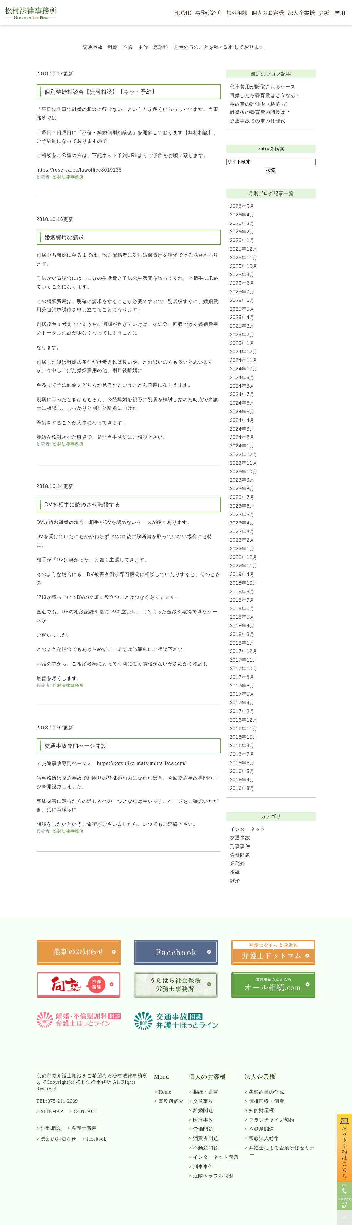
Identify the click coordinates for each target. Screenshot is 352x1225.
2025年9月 (242, 274)
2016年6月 (242, 762)
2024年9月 (242, 377)
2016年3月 (242, 788)
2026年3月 (242, 223)
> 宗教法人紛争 (261, 1138)
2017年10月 (244, 668)
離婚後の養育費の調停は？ (260, 112)
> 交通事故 (201, 1101)
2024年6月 (242, 403)
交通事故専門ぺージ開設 (76, 746)
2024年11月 (244, 360)
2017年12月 (244, 651)
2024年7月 (242, 394)
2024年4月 (242, 420)
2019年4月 (242, 574)
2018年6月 (242, 608)
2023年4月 (242, 522)
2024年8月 (242, 386)
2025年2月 (242, 334)
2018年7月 (242, 600)
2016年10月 (244, 736)
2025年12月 (244, 249)
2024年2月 (242, 437)
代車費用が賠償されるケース (263, 86)
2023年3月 (242, 531)
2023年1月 (242, 548)
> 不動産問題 (203, 1147)
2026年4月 (242, 214)
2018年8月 (242, 591)
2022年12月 (244, 557)
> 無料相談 (49, 1128)
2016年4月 (242, 779)
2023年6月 (242, 505)
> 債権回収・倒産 (264, 1101)
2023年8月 (242, 488)
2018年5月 (242, 617)
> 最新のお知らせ (56, 1138)
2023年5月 (242, 514)
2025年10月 (244, 266)
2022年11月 (244, 565)
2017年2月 (242, 711)
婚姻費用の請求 (64, 238)
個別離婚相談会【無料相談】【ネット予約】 (101, 92)
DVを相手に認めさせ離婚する (82, 505)
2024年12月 (244, 351)
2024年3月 (242, 428)
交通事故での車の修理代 (257, 120)
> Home (162, 1091)
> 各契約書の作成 (264, 1091)
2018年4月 (242, 625)
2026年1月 (242, 240)
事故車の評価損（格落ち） (260, 103)
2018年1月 (242, 643)
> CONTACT (83, 1111)
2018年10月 (244, 582)
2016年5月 (242, 771)
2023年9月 (242, 480)
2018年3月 (242, 634)
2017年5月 (242, 694)
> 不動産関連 (259, 1129)
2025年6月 (242, 300)
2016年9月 (242, 745)
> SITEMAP (50, 1111)
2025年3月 (242, 326)
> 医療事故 (201, 1119)
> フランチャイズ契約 (269, 1119)
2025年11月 (244, 257)
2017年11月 (244, 659)
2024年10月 (244, 368)
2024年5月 (242, 411)
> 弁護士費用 (82, 1128)
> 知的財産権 (259, 1110)
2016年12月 (244, 720)
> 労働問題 (201, 1129)
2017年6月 (242, 685)
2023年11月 (244, 463)
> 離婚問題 (201, 1110)
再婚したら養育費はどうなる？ (265, 95)
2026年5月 (242, 206)
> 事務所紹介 (169, 1101)
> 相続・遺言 (203, 1091)
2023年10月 (244, 471)
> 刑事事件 (201, 1166)
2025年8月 (242, 283)
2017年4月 (242, 702)
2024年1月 (242, 445)
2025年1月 (242, 343)
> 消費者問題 (203, 1138)
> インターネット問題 (214, 1157)
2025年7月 (242, 291)
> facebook (94, 1138)
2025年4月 (242, 317)
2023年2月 (242, 540)
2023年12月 (244, 454)
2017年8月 (242, 677)
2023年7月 (242, 497)
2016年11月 (244, 728)
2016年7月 (242, 754)
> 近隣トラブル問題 (211, 1175)
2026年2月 (242, 231)
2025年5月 (242, 309)
